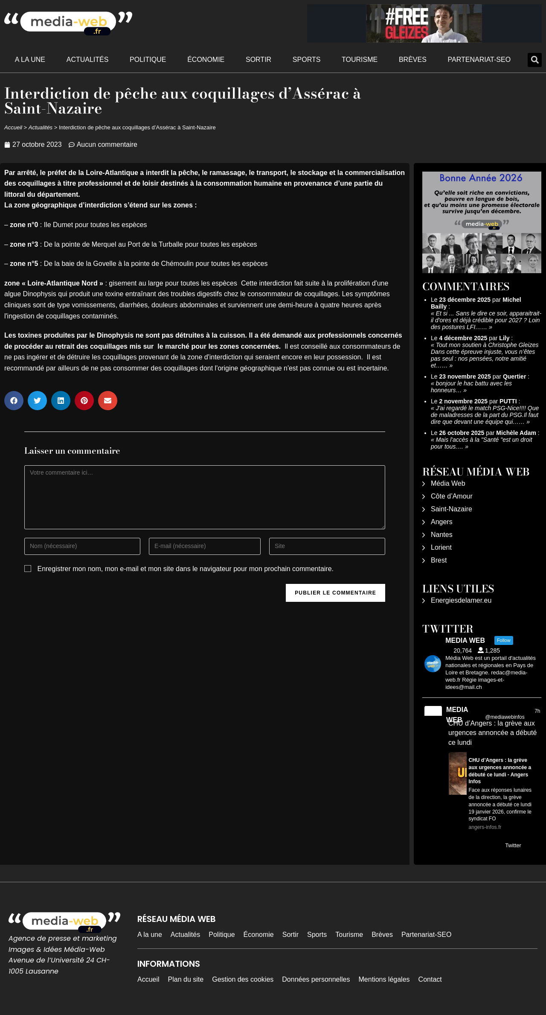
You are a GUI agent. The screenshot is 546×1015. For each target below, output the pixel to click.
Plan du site (186, 979)
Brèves (413, 59)
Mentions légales (384, 979)
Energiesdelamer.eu (461, 600)
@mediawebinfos (505, 717)
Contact (430, 979)
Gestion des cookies (242, 979)
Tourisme (360, 59)
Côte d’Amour (452, 496)
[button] (535, 60)
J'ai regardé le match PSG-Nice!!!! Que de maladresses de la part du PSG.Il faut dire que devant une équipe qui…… (485, 415)
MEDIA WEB (457, 714)
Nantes (442, 534)
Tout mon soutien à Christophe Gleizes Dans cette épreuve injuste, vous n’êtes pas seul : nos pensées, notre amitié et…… (484, 355)
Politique (148, 59)
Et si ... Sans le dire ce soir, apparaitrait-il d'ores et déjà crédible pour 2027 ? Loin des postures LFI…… (486, 320)
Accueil (13, 127)
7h (537, 711)
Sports (307, 59)
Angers (442, 521)
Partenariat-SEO (479, 59)
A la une (30, 59)
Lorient (441, 547)
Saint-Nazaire (451, 509)
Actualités (88, 59)
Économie (205, 59)
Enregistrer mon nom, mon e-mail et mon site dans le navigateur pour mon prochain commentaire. (185, 568)
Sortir (258, 59)
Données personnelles (316, 979)
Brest (439, 560)
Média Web (448, 483)
